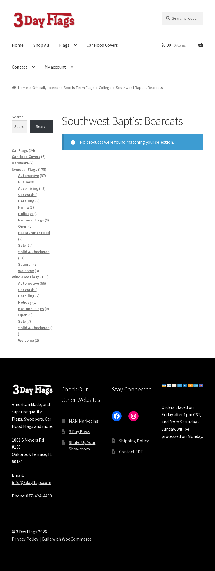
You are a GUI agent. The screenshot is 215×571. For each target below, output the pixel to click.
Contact (19, 67)
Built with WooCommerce (67, 539)
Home (18, 45)
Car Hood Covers (102, 45)
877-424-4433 (39, 496)
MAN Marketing (84, 421)
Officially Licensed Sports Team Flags (63, 87)
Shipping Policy (134, 440)
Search (18, 116)
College (105, 87)
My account (55, 67)
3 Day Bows (79, 431)
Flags (64, 45)
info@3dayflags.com (31, 482)
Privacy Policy (25, 539)
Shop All (41, 45)
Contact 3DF (131, 451)
